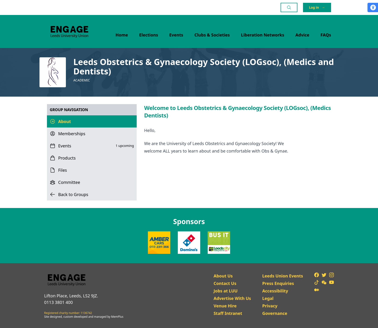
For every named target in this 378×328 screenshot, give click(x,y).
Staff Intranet (228, 313)
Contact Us (225, 283)
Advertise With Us (232, 298)
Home (122, 35)
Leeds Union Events (282, 276)
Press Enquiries (278, 283)
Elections (148, 35)
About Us (223, 276)
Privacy (269, 306)
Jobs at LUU (226, 291)
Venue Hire (225, 306)
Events (176, 35)
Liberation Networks (262, 35)
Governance (274, 313)
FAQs (326, 35)
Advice (303, 35)
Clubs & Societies (212, 35)
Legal (267, 298)
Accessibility (275, 291)
